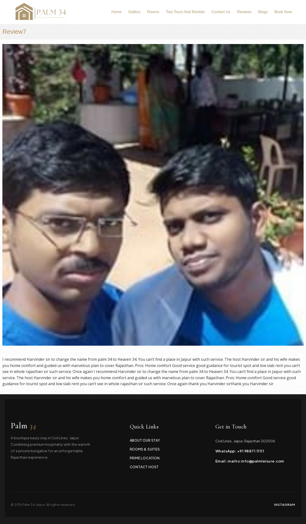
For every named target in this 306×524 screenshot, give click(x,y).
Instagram (284, 505)
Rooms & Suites (145, 449)
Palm (23, 425)
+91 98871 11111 (250, 451)
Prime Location (145, 458)
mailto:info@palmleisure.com (256, 461)
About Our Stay (145, 440)
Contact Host (144, 467)
